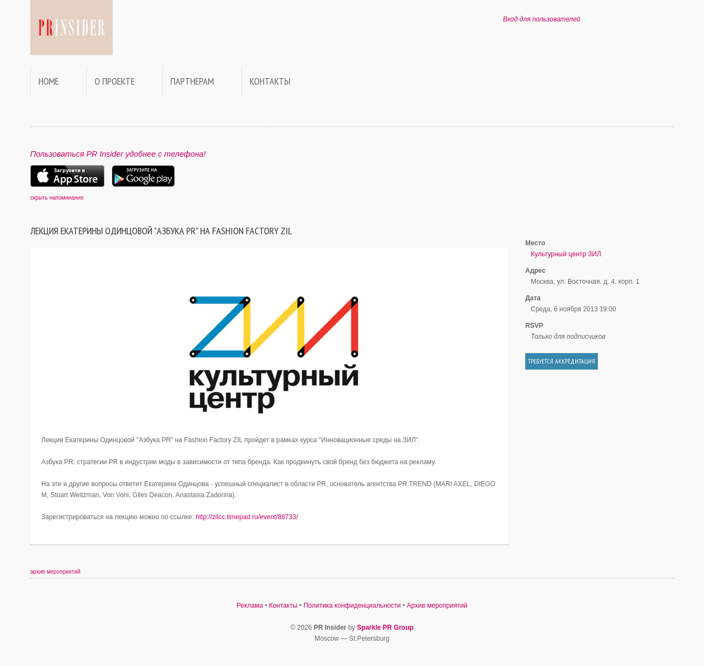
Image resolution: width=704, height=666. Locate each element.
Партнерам (192, 81)
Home (48, 81)
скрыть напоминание (57, 198)
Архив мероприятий (437, 605)
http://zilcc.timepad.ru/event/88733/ (247, 517)
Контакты (270, 81)
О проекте (115, 81)
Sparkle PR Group (385, 627)
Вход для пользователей (541, 19)
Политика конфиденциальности (352, 605)
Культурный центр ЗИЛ (566, 254)
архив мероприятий (55, 572)
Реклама (250, 605)
